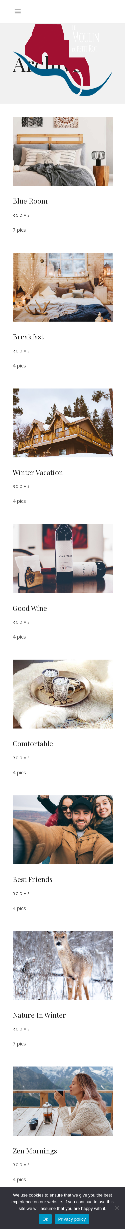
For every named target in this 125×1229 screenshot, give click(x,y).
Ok (45, 1219)
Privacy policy (72, 1219)
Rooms (21, 215)
